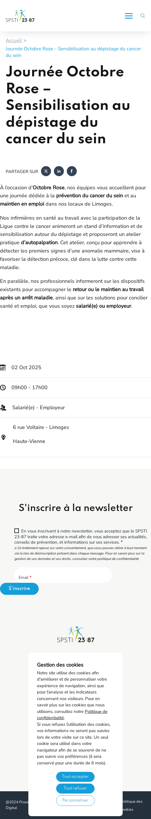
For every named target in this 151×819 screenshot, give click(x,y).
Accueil (14, 40)
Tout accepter (75, 777)
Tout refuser (75, 788)
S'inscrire (19, 588)
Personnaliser (75, 800)
